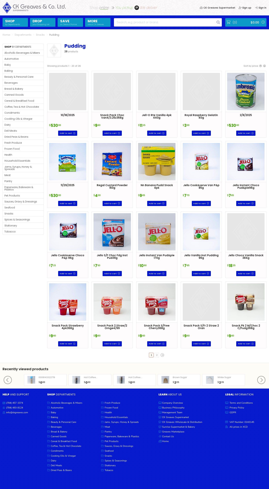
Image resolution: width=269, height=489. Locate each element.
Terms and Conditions (241, 403)
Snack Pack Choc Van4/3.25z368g (112, 116)
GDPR (233, 412)
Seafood (9, 207)
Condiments (12, 112)
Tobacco (10, 231)
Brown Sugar (180, 377)
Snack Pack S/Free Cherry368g (156, 326)
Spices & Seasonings (17, 219)
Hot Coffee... (90, 377)
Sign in (260, 7)
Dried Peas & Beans (16, 136)
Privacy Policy (237, 407)
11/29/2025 (67, 185)
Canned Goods (14, 94)
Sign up (245, 7)
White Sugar (224, 377)
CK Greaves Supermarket (217, 7)
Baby (7, 65)
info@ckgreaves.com (17, 412)
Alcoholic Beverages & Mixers (22, 53)
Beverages (11, 82)
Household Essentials (17, 160)
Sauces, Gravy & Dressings (20, 201)
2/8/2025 (246, 115)
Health (8, 154)
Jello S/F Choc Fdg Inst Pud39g (112, 256)
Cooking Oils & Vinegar (18, 118)
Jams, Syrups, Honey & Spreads (18, 168)
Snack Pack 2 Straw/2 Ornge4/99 (112, 326)
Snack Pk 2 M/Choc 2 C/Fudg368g (246, 326)
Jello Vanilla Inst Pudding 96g (201, 256)
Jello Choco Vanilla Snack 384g (246, 256)
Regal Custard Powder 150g (112, 186)
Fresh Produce (13, 142)
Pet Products (12, 195)
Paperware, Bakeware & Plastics (18, 188)
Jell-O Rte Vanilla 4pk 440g (157, 116)
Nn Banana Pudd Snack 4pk (157, 186)
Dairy (7, 124)
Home (6, 35)
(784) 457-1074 (14, 403)
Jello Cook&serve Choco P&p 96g (67, 256)
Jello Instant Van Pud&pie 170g (156, 256)
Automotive (11, 59)
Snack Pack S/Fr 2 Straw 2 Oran (201, 326)
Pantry (8, 181)
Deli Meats (10, 130)
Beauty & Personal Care (18, 77)
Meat (7, 175)
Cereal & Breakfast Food (19, 100)
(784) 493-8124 (14, 407)
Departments (23, 35)
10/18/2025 (68, 115)
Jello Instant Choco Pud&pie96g (246, 186)
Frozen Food (12, 148)
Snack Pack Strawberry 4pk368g (68, 326)
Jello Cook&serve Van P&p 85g (201, 186)
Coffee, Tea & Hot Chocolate (21, 106)
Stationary (10, 225)
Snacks (40, 35)
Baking (8, 71)
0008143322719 (47, 377)
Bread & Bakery (13, 88)
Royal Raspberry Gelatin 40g (201, 116)
